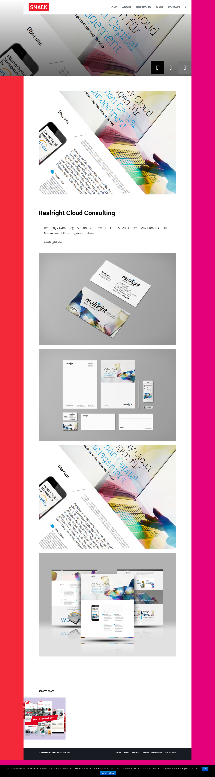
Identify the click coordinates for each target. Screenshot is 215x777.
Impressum (156, 752)
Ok (205, 769)
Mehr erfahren (108, 773)
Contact (145, 752)
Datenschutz (170, 752)
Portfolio (136, 752)
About (126, 752)
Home (118, 752)
